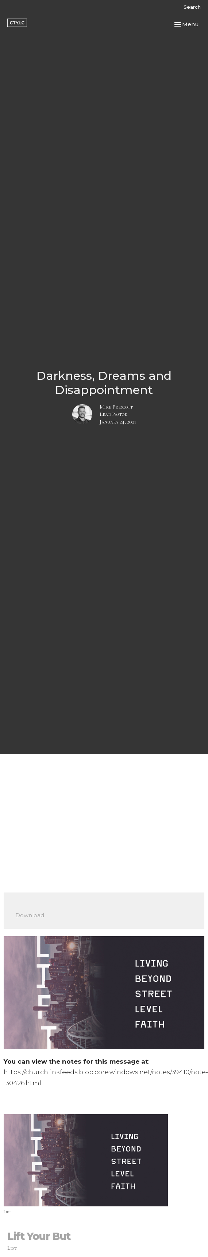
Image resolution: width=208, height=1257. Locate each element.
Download (29, 915)
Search (192, 7)
